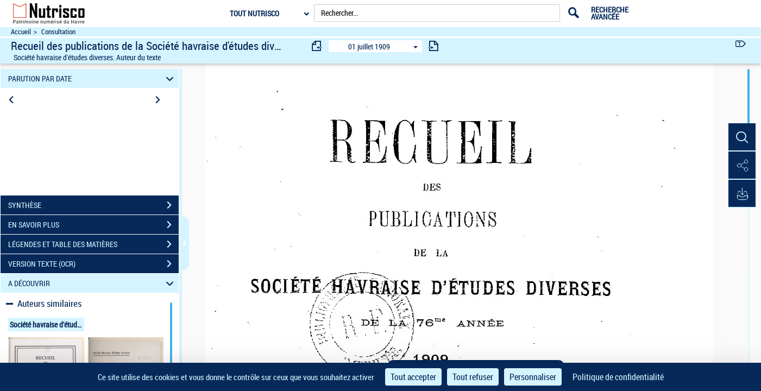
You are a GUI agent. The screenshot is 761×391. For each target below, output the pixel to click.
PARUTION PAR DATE (92, 78)
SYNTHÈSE (93, 205)
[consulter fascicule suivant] (433, 45)
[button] (742, 137)
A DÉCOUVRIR (92, 283)
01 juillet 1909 (369, 46)
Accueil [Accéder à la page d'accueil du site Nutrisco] (21, 31)
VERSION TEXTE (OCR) (93, 264)
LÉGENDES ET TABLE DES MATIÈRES (93, 244)
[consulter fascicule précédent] (317, 45)
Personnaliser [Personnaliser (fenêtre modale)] (533, 377)
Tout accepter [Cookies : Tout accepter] (413, 377)
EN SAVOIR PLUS (93, 224)
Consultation (58, 31)
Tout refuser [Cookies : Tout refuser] (472, 377)
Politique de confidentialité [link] (618, 377)
